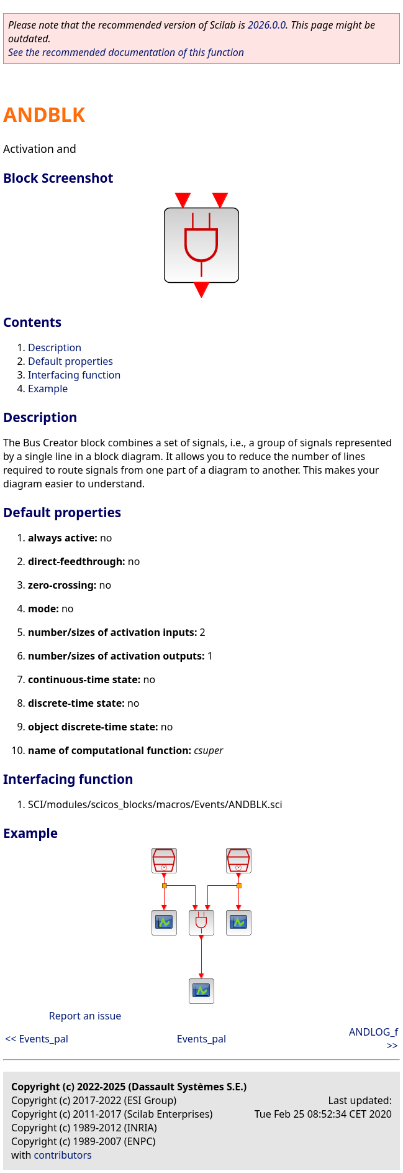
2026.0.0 (267, 25)
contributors (63, 1155)
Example (48, 388)
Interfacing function (74, 375)
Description (54, 347)
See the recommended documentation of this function (126, 52)
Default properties (70, 361)
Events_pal (201, 1039)
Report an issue (85, 1016)
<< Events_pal (36, 1039)
